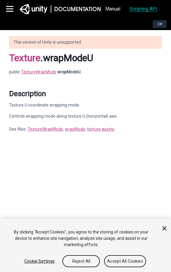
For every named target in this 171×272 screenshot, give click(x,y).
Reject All (81, 261)
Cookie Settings (39, 261)
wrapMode (75, 129)
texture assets (100, 129)
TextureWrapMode (38, 72)
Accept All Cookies (125, 261)
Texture (24, 58)
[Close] (164, 228)
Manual (112, 9)
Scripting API (143, 9)
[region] (85, 245)
